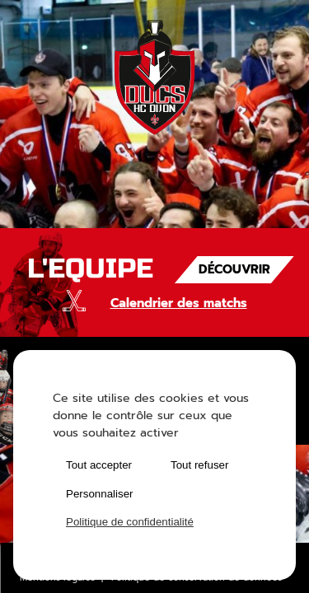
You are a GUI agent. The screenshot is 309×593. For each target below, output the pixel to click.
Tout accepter (99, 465)
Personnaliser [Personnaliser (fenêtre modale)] (99, 494)
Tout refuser (199, 465)
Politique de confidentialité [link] (130, 522)
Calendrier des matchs (178, 303)
